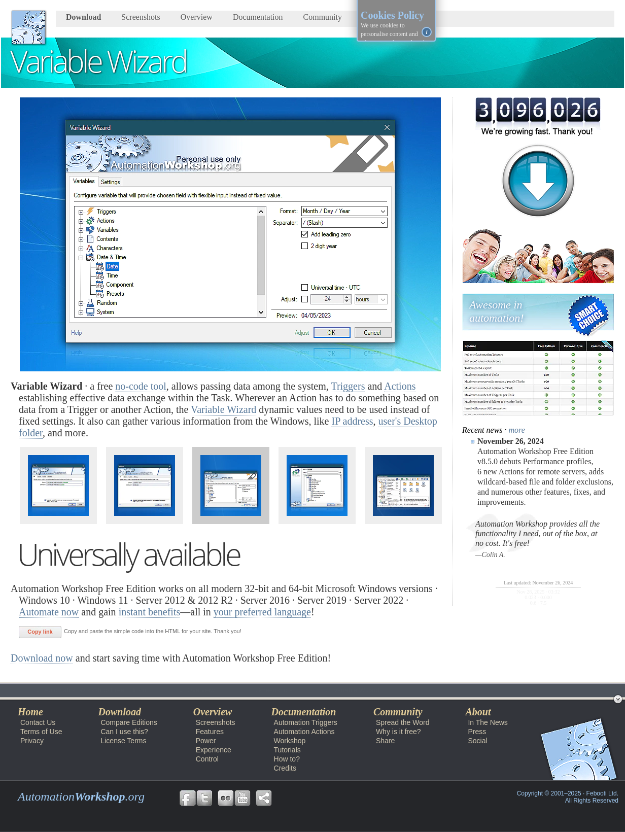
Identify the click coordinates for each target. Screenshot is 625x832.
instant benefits (150, 611)
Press (477, 731)
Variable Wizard (223, 409)
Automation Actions (304, 731)
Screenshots (140, 17)
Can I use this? (124, 731)
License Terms (123, 741)
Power (206, 741)
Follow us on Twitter (204, 798)
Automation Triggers (305, 722)
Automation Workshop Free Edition (73, 690)
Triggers (348, 386)
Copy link (40, 632)
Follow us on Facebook (188, 798)
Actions (399, 386)
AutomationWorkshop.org (28, 27)
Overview (197, 17)
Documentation (258, 17)
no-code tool (140, 386)
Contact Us (37, 722)
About (478, 711)
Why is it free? (398, 731)
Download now (42, 658)
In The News (487, 722)
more (517, 430)
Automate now (49, 611)
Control (207, 759)
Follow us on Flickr (226, 798)
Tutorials (287, 750)
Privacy (32, 741)
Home (30, 711)
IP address (352, 421)
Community (322, 17)
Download (83, 17)
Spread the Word (403, 722)
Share (385, 741)
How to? (287, 759)
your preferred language (262, 611)
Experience (213, 750)
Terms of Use (41, 731)
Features (210, 731)
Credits (285, 768)
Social (477, 741)
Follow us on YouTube (242, 798)
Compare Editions (128, 722)
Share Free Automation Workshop (264, 798)
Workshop (290, 741)
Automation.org (81, 796)
